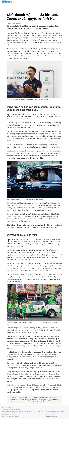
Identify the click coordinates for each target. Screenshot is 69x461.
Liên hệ (46, 416)
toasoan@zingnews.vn (52, 416)
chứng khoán (53, 399)
